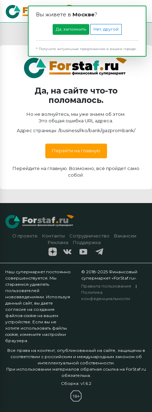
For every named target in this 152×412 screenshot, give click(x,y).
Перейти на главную (76, 150)
